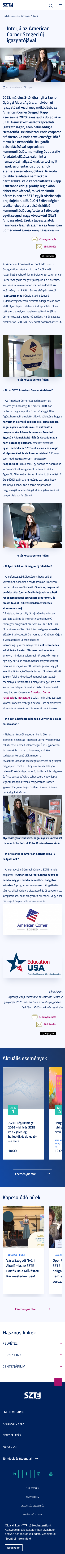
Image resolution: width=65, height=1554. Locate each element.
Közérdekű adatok (32, 1514)
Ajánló (35, 15)
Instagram (24, 697)
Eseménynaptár (25, 1173)
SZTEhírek (25, 15)
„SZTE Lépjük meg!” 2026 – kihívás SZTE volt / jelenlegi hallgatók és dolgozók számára (22, 1131)
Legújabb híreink (16, 1254)
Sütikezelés (32, 1488)
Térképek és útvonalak (17, 1458)
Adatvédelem (32, 1496)
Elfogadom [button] (13, 1547)
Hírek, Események (11, 15)
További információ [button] (18, 1538)
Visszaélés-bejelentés (32, 1505)
